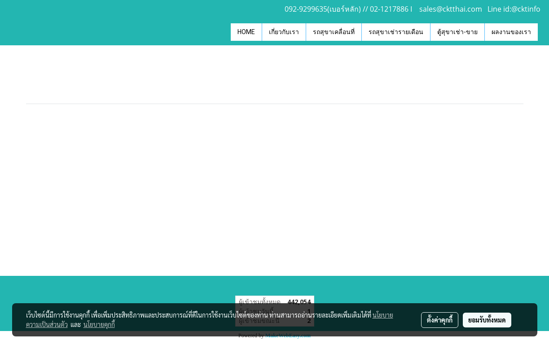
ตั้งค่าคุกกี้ (439, 320)
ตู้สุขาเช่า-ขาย (457, 31)
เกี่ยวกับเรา (284, 31)
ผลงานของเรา (511, 31)
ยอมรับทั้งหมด (487, 320)
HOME (246, 31)
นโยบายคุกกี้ (99, 324)
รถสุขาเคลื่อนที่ (334, 31)
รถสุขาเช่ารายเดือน (396, 31)
